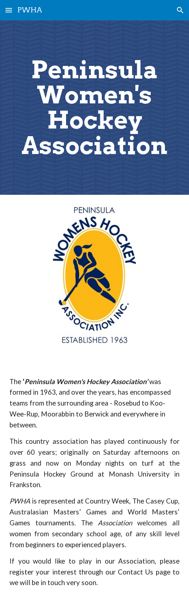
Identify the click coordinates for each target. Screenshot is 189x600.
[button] (9, 10)
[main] (95, 108)
